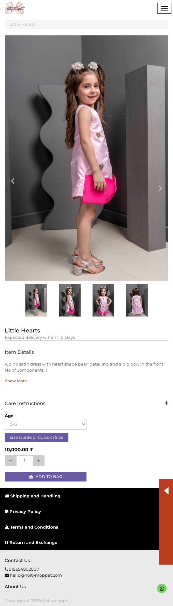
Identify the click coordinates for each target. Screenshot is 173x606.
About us (15, 586)
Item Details (19, 352)
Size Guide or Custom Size (37, 437)
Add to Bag (45, 476)
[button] (15, 178)
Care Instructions (86, 403)
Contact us (17, 560)
